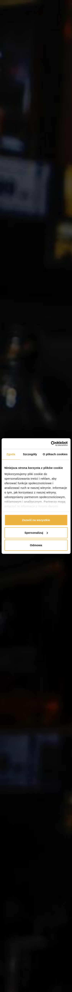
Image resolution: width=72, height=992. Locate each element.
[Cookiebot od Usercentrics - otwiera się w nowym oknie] (51, 443)
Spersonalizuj (36, 532)
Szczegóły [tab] (30, 454)
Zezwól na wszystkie (36, 520)
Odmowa (36, 545)
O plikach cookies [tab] (55, 454)
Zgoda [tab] (10, 454)
